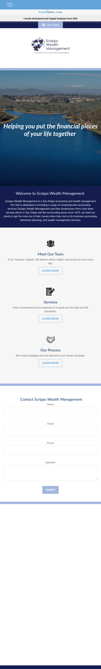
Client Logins (50, 24)
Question (50, 462)
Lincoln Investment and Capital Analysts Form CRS (50, 18)
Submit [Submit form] (50, 489)
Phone (50, 443)
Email (50, 423)
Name (50, 404)
